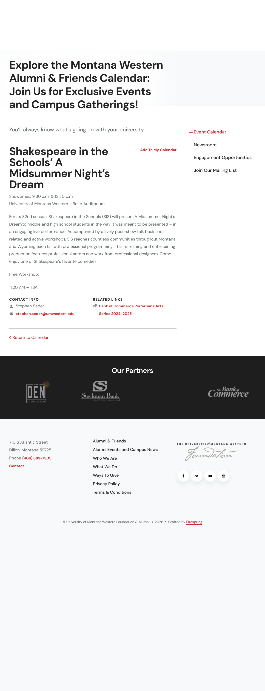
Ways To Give (106, 475)
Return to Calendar (31, 337)
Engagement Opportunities (223, 158)
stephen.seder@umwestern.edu (45, 314)
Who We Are (105, 458)
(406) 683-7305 (36, 458)
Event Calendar (210, 132)
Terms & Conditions (112, 492)
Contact (16, 466)
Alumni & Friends (109, 441)
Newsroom (205, 145)
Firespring (194, 522)
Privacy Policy (106, 484)
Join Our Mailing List (215, 170)
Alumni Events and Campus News (125, 449)
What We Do (105, 467)
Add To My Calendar (158, 150)
